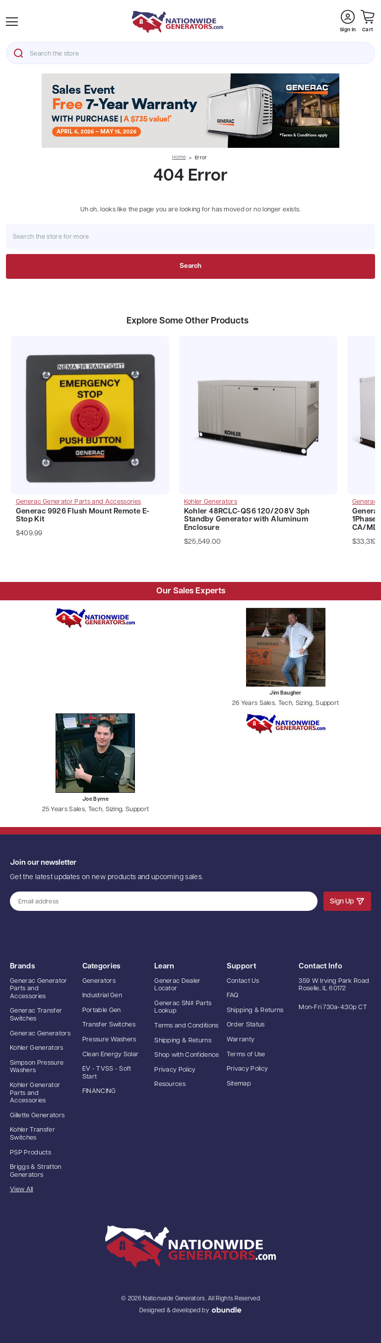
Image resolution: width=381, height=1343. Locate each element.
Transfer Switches (109, 1025)
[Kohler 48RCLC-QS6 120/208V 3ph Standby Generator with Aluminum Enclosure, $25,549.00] (258, 418)
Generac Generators (40, 1033)
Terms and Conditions (186, 1026)
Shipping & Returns (182, 1040)
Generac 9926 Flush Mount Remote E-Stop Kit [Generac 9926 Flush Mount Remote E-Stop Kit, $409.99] (83, 516)
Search (18, 53)
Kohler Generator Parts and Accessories (35, 1093)
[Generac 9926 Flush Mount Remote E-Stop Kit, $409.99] (90, 418)
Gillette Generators (37, 1115)
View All (21, 1189)
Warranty (241, 1039)
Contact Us (243, 981)
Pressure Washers (109, 1039)
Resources (170, 1084)
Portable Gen (101, 1010)
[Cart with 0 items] (367, 21)
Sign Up (347, 900)
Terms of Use (246, 1054)
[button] (190, 110)
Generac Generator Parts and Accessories (38, 989)
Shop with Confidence (186, 1055)
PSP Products (30, 1153)
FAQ (233, 995)
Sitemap (239, 1084)
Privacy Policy (175, 1070)
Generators (99, 981)
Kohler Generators (37, 1048)
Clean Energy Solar (110, 1054)
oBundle (227, 1310)
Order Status (246, 1025)
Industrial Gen (102, 995)
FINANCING (99, 1091)
